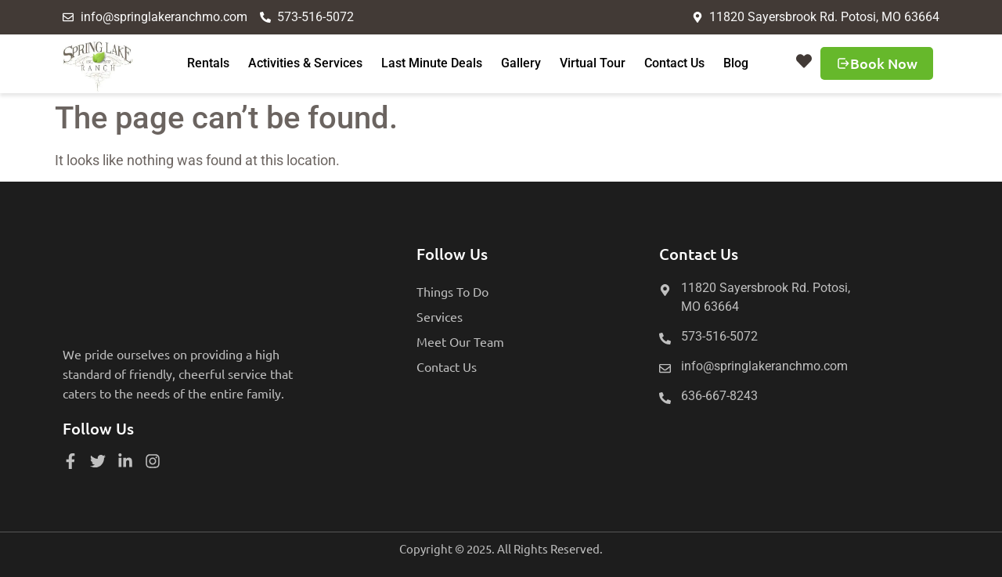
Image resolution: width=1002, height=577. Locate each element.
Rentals (208, 63)
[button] (804, 61)
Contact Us (674, 63)
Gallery (521, 63)
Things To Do (452, 291)
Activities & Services (305, 63)
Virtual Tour (592, 63)
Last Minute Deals (431, 63)
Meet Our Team (460, 341)
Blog (735, 63)
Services (439, 316)
